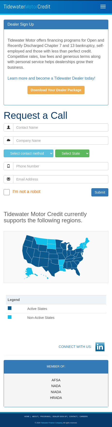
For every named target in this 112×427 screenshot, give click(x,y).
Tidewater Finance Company (51, 423)
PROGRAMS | (45, 416)
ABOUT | (35, 416)
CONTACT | (73, 416)
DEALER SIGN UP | (60, 416)
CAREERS (83, 416)
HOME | (27, 416)
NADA (56, 386)
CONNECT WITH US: (77, 347)
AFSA (56, 380)
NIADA (56, 392)
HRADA (56, 398)
